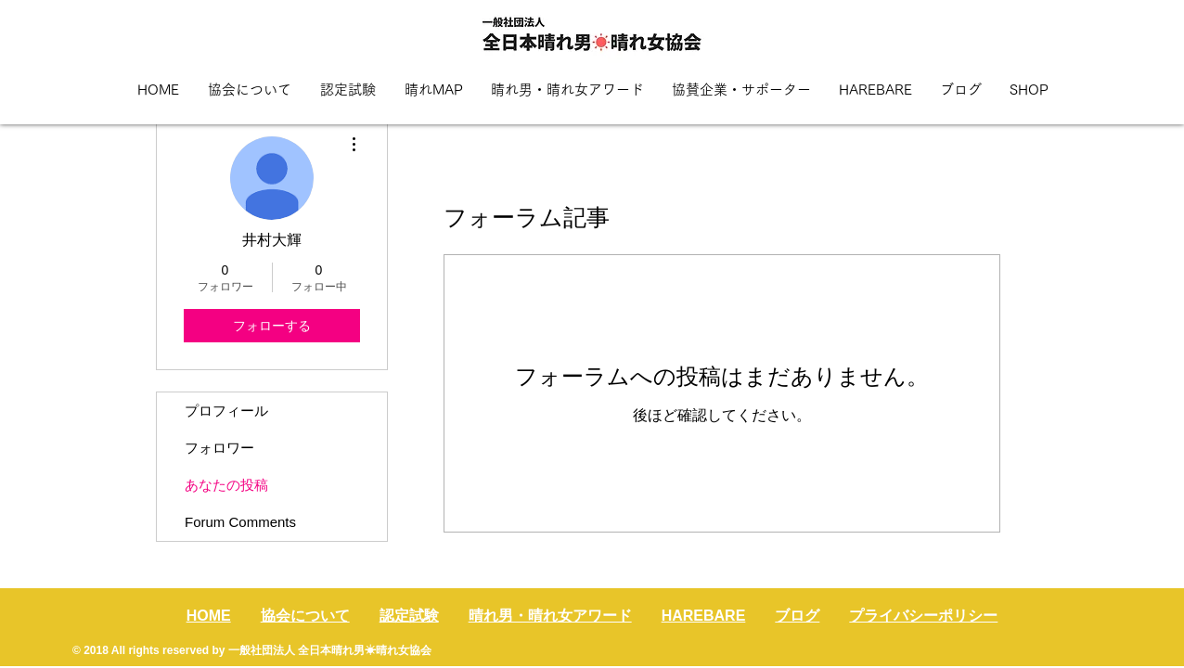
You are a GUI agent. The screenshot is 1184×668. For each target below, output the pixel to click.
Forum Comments (240, 522)
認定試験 (409, 615)
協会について (305, 615)
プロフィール (226, 410)
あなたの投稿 (226, 485)
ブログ (797, 615)
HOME (209, 615)
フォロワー (219, 448)
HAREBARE (704, 615)
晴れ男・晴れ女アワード (550, 615)
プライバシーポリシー (923, 615)
